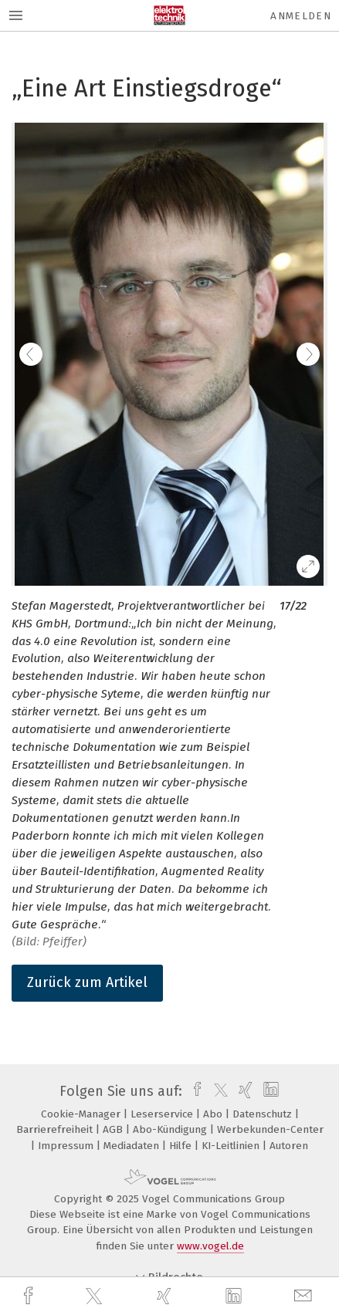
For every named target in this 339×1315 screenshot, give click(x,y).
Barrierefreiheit (56, 1129)
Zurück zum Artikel (87, 982)
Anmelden (300, 15)
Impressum (67, 1145)
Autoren (289, 1145)
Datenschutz (263, 1114)
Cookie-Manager (82, 1114)
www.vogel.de (210, 1245)
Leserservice (163, 1114)
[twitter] (95, 1296)
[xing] (166, 1296)
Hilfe (182, 1145)
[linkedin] (235, 1296)
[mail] (305, 1296)
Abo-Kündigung (171, 1129)
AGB (114, 1129)
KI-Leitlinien (232, 1145)
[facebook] (30, 1296)
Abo (214, 1114)
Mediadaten (132, 1145)
